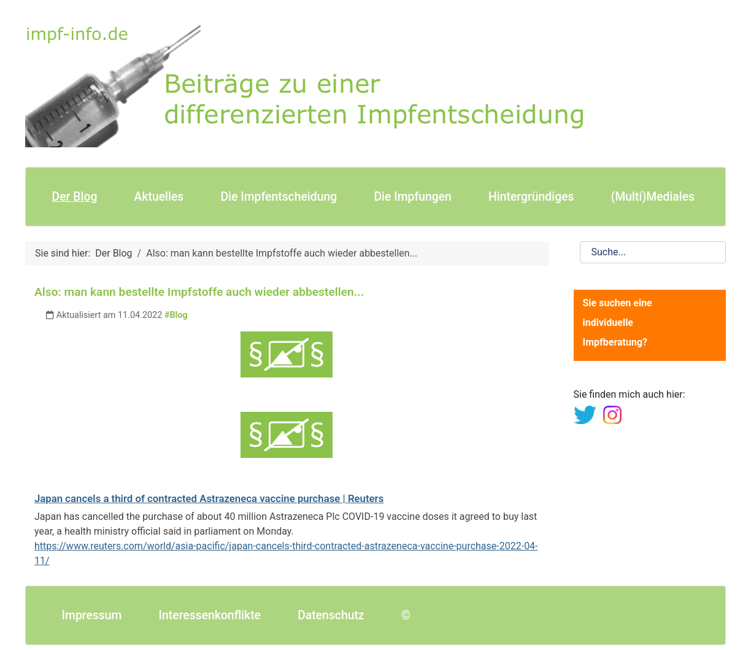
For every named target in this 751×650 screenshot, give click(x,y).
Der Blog (75, 197)
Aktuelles (159, 197)
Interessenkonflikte (210, 615)
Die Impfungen (412, 197)
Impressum (92, 615)
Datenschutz (331, 615)
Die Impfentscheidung (278, 197)
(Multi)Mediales (653, 197)
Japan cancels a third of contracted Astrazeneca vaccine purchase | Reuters (208, 498)
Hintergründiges (531, 197)
